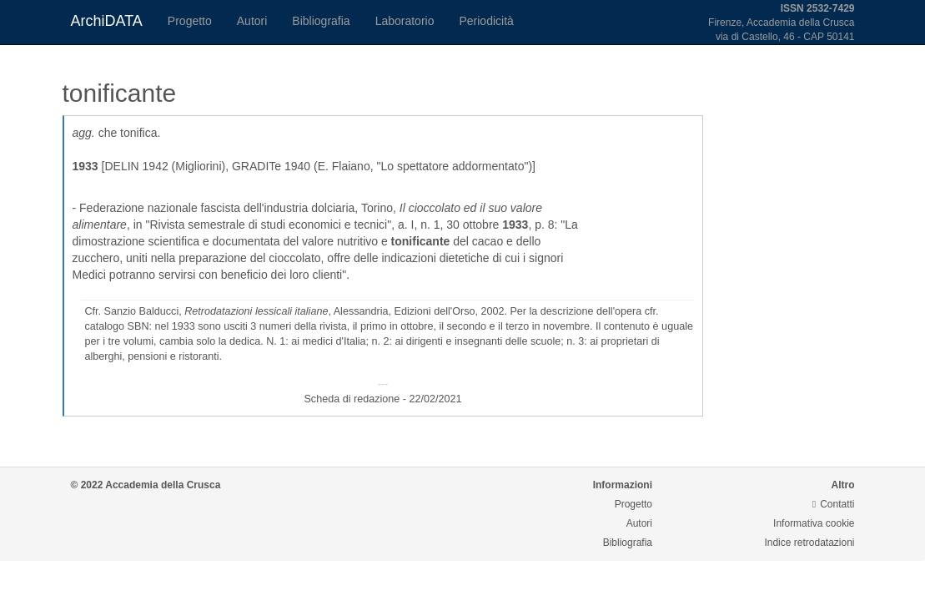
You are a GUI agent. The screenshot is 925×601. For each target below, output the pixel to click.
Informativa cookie (813, 523)
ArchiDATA (107, 21)
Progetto (190, 21)
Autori (252, 21)
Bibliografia (320, 21)
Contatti (833, 504)
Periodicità (486, 21)
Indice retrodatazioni (809, 542)
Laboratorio (405, 21)
